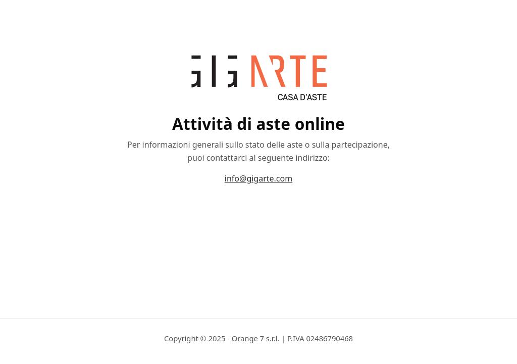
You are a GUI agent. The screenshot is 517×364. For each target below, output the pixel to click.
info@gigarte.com (258, 178)
